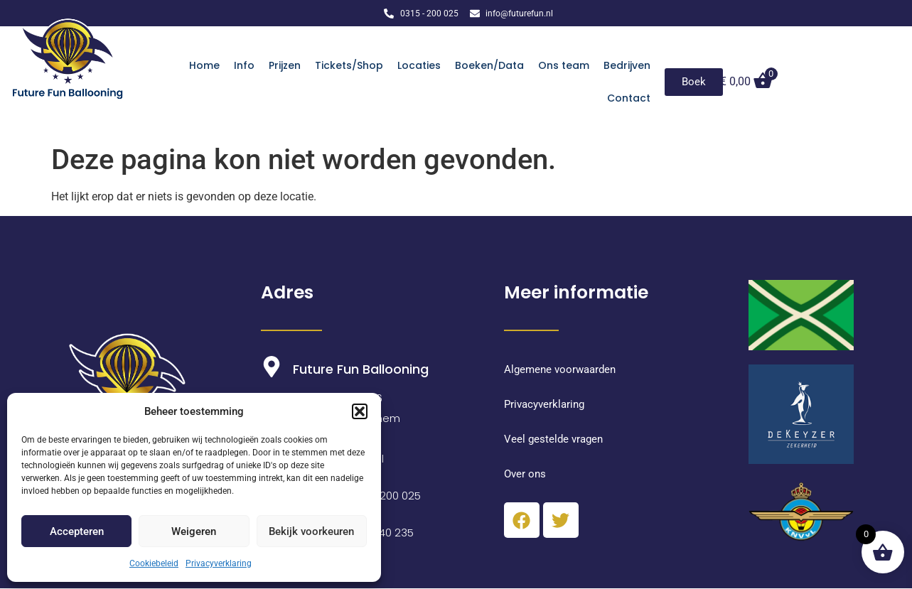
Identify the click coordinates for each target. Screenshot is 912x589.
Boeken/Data (489, 65)
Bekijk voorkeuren (311, 531)
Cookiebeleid (153, 563)
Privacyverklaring (219, 563)
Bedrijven (626, 65)
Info (244, 65)
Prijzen (285, 65)
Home (204, 65)
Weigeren (193, 531)
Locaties (419, 65)
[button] (360, 411)
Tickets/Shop (349, 65)
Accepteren (77, 531)
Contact (628, 98)
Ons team (563, 65)
